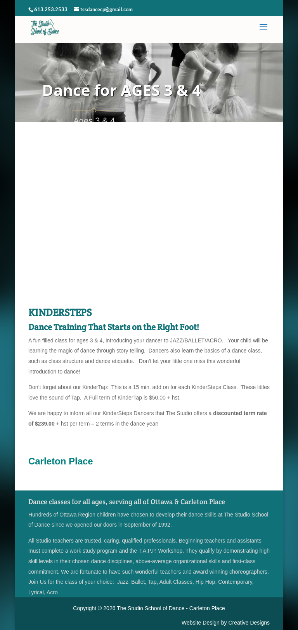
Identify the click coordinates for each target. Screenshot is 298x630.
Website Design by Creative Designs (226, 623)
